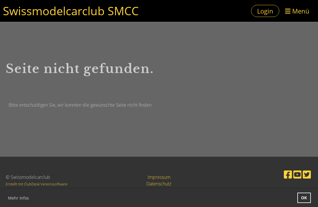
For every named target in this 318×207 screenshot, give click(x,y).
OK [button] (304, 197)
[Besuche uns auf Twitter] (307, 174)
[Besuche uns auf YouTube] (297, 174)
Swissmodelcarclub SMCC (71, 11)
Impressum (159, 177)
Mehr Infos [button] (18, 198)
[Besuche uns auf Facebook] (288, 174)
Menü (297, 11)
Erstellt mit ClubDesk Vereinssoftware (36, 184)
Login (265, 11)
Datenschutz (158, 184)
